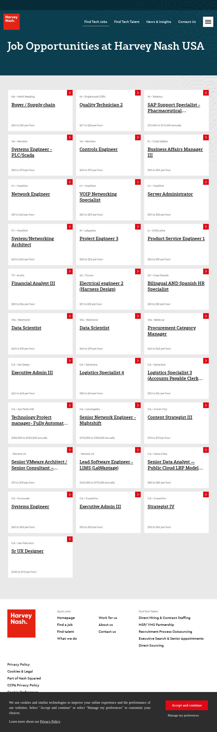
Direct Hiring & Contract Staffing (164, 618)
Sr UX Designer (27, 551)
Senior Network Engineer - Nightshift (108, 420)
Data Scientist (26, 328)
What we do (67, 638)
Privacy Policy (50, 721)
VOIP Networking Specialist (98, 197)
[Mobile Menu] (208, 21)
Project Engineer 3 (99, 239)
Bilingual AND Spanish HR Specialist (176, 286)
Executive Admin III (32, 373)
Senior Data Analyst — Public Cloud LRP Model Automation (173, 465)
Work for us (108, 618)
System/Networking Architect (32, 241)
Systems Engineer (30, 507)
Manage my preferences (183, 715)
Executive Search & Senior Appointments (171, 638)
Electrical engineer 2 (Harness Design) (101, 286)
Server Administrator (170, 194)
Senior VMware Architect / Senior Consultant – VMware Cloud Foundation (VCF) (39, 465)
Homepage (66, 618)
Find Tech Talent (126, 21)
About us (106, 624)
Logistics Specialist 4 (102, 373)
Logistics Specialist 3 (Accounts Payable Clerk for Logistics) (173, 375)
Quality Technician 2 (101, 105)
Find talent (65, 631)
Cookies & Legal (20, 671)
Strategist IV (161, 507)
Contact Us (187, 21)
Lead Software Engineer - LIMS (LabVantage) (106, 465)
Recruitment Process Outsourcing (165, 631)
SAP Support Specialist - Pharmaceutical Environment (174, 108)
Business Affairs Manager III (175, 152)
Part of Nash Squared (24, 678)
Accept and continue (187, 705)
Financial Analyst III (33, 283)
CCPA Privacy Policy (23, 685)
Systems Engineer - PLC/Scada (31, 152)
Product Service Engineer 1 (176, 239)
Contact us (107, 631)
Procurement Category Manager (172, 331)
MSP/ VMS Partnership (156, 624)
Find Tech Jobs (95, 21)
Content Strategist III (170, 417)
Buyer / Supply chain (33, 105)
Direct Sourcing (151, 645)
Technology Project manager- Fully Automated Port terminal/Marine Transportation (40, 420)
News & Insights (158, 21)
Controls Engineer (99, 149)
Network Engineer (30, 194)
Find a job (65, 624)
